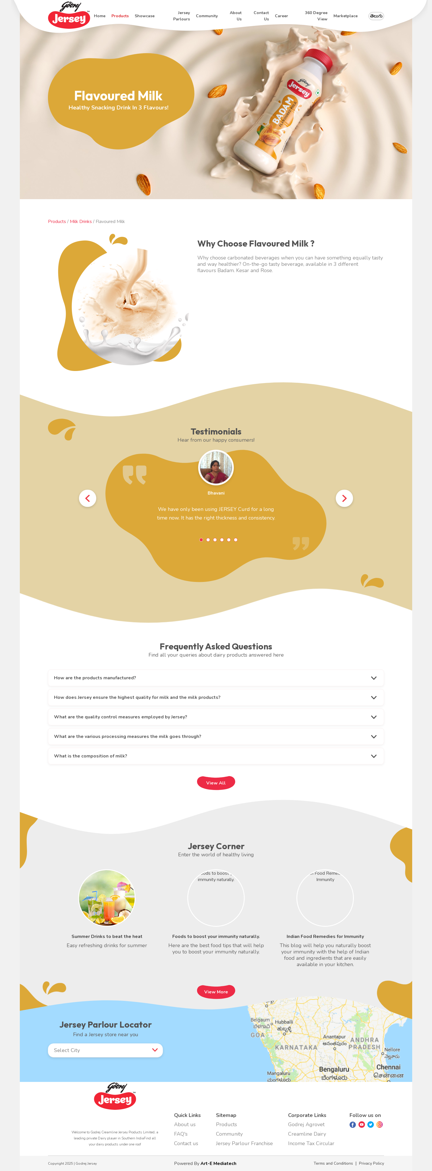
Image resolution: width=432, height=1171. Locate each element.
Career (281, 16)
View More (216, 992)
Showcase (145, 16)
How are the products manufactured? (95, 678)
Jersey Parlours (181, 16)
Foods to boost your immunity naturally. (216, 936)
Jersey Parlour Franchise (244, 1143)
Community (207, 16)
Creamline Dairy (307, 1133)
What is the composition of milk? (90, 756)
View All (216, 783)
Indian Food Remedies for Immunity (325, 936)
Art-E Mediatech (218, 1163)
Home (99, 16)
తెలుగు (376, 16)
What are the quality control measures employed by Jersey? (120, 717)
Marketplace (345, 16)
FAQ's (181, 1133)
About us (236, 16)
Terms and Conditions (333, 1163)
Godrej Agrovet (306, 1124)
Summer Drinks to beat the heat (107, 936)
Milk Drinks (81, 221)
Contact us (261, 16)
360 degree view (316, 16)
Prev (88, 499)
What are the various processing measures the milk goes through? (127, 736)
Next (344, 499)
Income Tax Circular (311, 1143)
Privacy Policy (371, 1163)
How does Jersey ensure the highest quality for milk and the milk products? (137, 697)
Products (120, 16)
